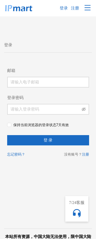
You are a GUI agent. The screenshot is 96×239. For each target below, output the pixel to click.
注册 (75, 8)
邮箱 (11, 70)
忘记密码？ (16, 154)
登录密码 (15, 97)
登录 (64, 8)
